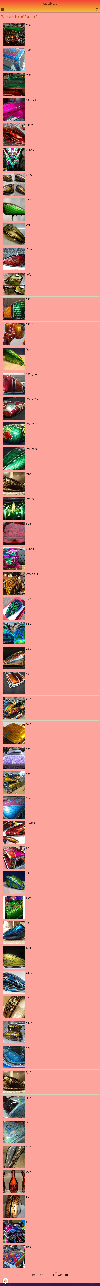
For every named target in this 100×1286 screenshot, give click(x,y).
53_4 (28, 598)
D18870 (30, 149)
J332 (28, 349)
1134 (28, 673)
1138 (28, 848)
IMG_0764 (32, 399)
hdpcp (29, 125)
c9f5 (28, 274)
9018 (28, 1197)
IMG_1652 (31, 449)
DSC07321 (31, 374)
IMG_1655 (31, 499)
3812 (28, 698)
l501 (28, 1122)
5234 (28, 25)
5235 (28, 75)
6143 (28, 50)
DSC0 (29, 299)
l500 (28, 1097)
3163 (28, 474)
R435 (29, 972)
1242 (28, 524)
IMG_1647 (31, 424)
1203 (28, 1247)
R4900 (29, 1022)
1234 (28, 947)
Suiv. (60, 1274)
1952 (28, 723)
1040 (28, 1172)
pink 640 (31, 100)
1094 (28, 748)
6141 (28, 798)
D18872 (30, 548)
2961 (28, 224)
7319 (28, 648)
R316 (28, 1072)
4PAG (29, 174)
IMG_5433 (32, 573)
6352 (28, 623)
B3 (27, 873)
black (29, 249)
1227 (28, 898)
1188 (28, 1222)
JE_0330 (30, 823)
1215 (28, 1047)
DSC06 (29, 324)
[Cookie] (5, 1281)
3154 (28, 199)
